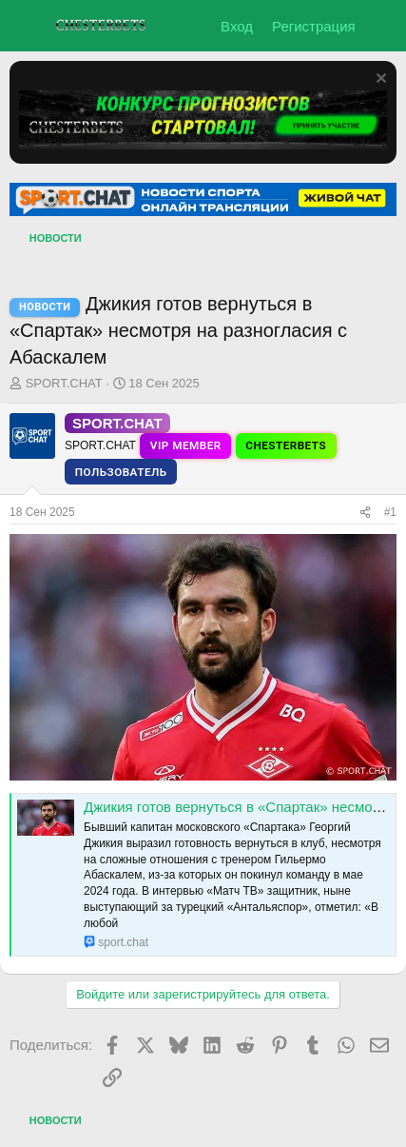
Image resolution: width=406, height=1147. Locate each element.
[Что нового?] (383, 26)
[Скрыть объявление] (379, 80)
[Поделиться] (365, 513)
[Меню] (26, 25)
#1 (390, 512)
